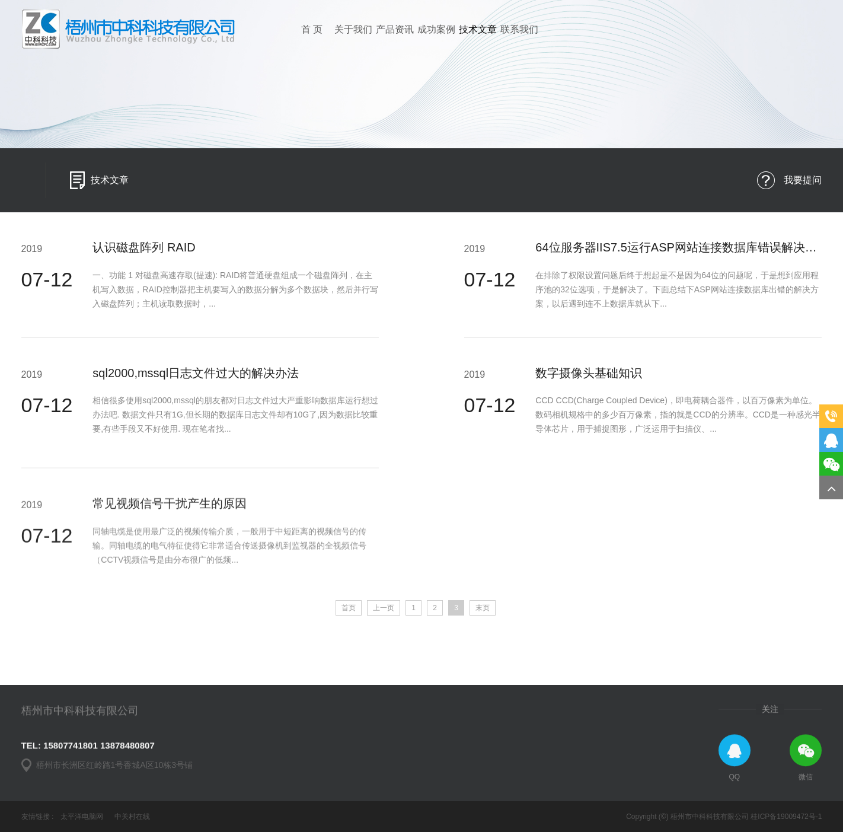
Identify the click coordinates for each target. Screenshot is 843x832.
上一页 (383, 608)
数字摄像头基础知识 (588, 381)
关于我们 (353, 29)
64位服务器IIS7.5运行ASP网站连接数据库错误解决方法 (682, 255)
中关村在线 (132, 816)
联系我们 (519, 29)
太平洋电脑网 (81, 816)
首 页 (311, 29)
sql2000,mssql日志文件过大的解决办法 (195, 381)
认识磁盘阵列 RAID (143, 255)
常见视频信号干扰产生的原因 (169, 568)
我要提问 (803, 182)
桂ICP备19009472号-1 (786, 816)
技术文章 (478, 29)
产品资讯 (395, 29)
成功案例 (436, 29)
